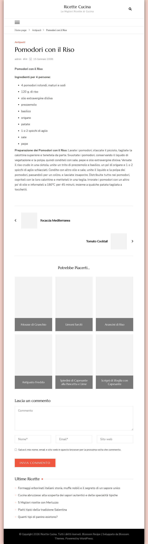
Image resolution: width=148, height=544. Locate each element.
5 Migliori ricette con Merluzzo (38, 502)
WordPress (86, 538)
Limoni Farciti (73, 324)
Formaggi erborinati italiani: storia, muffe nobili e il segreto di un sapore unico (69, 488)
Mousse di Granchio (33, 324)
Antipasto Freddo (33, 382)
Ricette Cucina (77, 6)
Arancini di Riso (114, 324)
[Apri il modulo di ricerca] (130, 9)
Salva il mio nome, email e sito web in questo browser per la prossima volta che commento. (69, 450)
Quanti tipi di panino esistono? (38, 517)
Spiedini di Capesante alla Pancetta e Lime (74, 382)
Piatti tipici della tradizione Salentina (42, 510)
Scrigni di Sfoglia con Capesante (114, 382)
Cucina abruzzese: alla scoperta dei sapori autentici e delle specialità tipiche (68, 495)
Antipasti (20, 42)
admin (18, 59)
